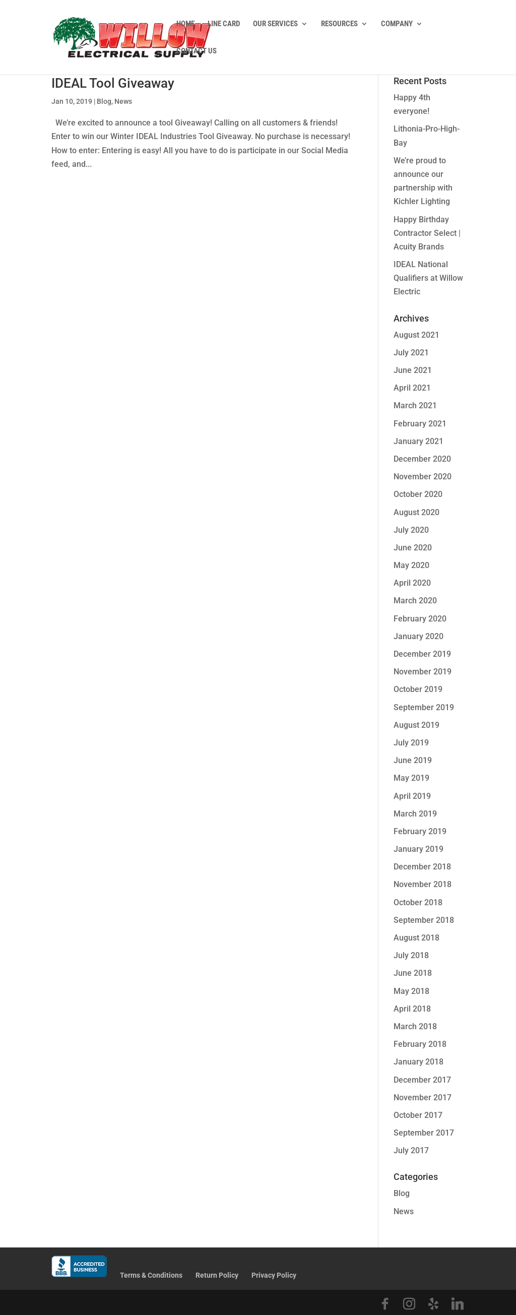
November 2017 (423, 1097)
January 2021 (418, 441)
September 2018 (424, 920)
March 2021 (415, 405)
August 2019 (416, 725)
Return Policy (217, 1275)
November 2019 (423, 671)
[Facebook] (385, 1304)
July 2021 (411, 352)
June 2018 (413, 973)
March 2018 (415, 1026)
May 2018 (411, 991)
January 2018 (418, 1062)
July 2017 (411, 1150)
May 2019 (411, 778)
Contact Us (196, 51)
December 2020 (422, 459)
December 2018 (422, 866)
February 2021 (420, 423)
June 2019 (413, 760)
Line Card (224, 24)
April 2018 (412, 1009)
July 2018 (411, 955)
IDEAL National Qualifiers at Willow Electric (428, 278)
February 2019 (420, 831)
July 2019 (411, 742)
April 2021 (412, 388)
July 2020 (411, 530)
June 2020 (413, 547)
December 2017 (422, 1080)
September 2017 (424, 1133)
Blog (104, 101)
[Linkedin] (457, 1304)
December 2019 (422, 654)
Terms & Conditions (151, 1275)
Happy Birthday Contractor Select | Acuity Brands (427, 233)
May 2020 (411, 565)
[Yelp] (433, 1304)
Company (397, 24)
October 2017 (418, 1115)
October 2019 (418, 689)
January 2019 (418, 849)
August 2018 (416, 938)
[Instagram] (409, 1304)
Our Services (275, 24)
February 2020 (420, 618)
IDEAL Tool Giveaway (112, 83)
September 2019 (424, 707)
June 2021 (413, 370)
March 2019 (415, 814)
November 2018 (423, 884)
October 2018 (418, 902)
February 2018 (420, 1044)
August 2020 (416, 512)
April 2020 (412, 583)
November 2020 (423, 476)
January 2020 (418, 636)
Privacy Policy (273, 1275)
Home (185, 24)
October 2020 (418, 494)
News (123, 101)
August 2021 (416, 335)
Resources (339, 24)
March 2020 (415, 600)
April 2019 (412, 796)
